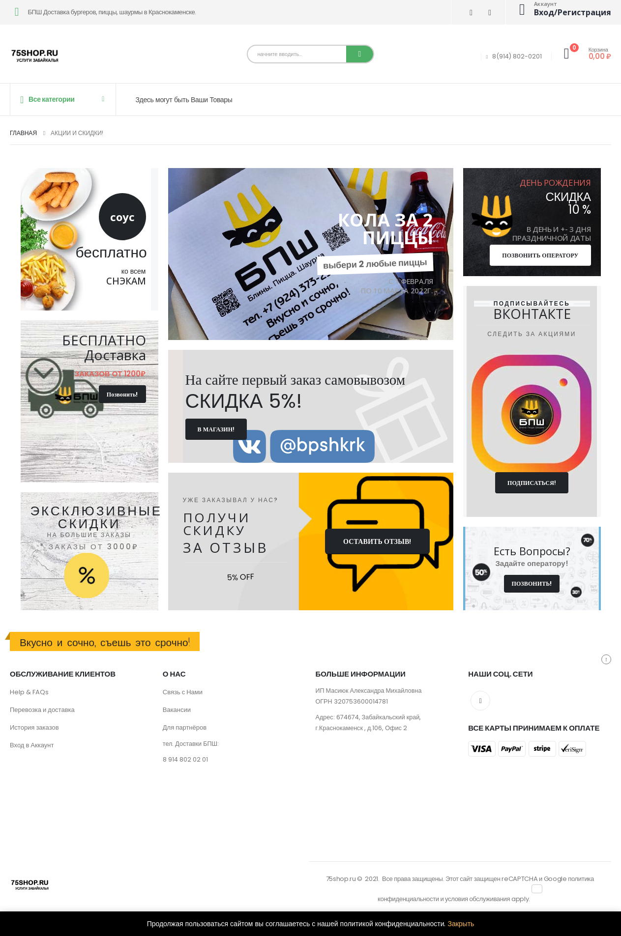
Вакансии (177, 709)
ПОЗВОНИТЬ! (531, 583)
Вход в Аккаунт (32, 745)
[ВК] (471, 12)
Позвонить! (122, 394)
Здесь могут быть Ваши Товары (184, 100)
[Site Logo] (34, 56)
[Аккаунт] (562, 9)
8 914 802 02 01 (185, 759)
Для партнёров (185, 727)
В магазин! (216, 429)
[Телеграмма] (490, 12)
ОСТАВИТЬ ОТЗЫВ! (377, 541)
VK (480, 700)
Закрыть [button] (460, 924)
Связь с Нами (183, 692)
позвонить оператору (540, 255)
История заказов (34, 727)
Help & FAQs (29, 692)
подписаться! (531, 483)
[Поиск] (360, 54)
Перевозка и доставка (42, 709)
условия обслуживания (477, 899)
